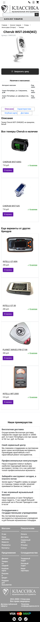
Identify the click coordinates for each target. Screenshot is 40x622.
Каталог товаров (13, 19)
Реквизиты (6, 545)
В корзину (8, 170)
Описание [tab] (9, 109)
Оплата (24, 534)
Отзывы (24, 545)
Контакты (5, 548)
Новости (5, 542)
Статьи (24, 548)
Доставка (24, 537)
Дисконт (5, 558)
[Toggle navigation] (4, 2)
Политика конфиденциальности (30, 605)
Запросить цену (20, 72)
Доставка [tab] (25, 113)
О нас (4, 534)
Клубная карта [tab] (11, 113)
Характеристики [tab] (24, 109)
